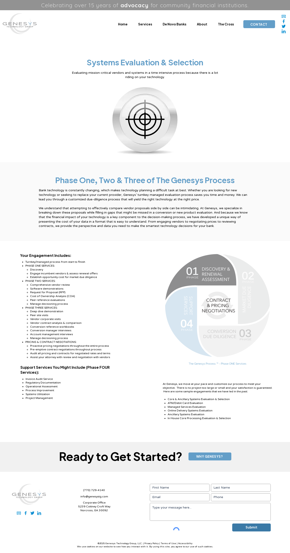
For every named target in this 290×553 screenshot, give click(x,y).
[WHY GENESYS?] (209, 456)
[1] (283, 16)
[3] (283, 26)
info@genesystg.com (94, 496)
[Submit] (251, 527)
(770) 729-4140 (94, 490)
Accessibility (185, 543)
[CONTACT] (259, 24)
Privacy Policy (151, 543)
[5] (283, 21)
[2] (283, 31)
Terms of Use (168, 543)
